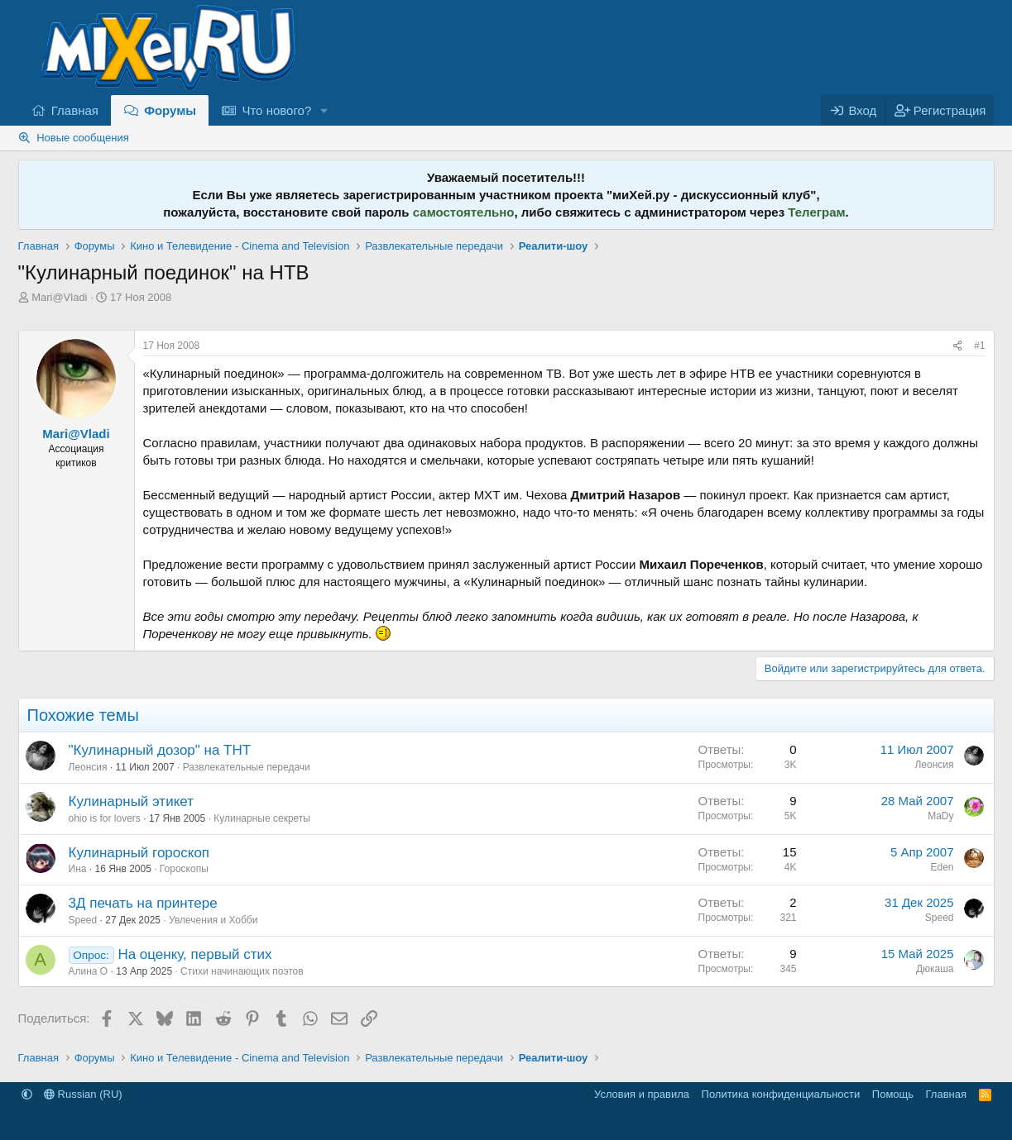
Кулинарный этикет (131, 801)
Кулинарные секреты (261, 818)
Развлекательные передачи (246, 767)
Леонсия (88, 767)
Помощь (893, 1094)
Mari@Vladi (59, 297)
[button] (324, 110)
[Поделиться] (957, 345)
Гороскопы (184, 869)
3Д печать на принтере (143, 903)
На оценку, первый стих (194, 954)
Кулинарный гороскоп (139, 853)
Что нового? (276, 110)
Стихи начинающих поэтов (242, 971)
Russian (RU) (83, 1094)
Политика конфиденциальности (781, 1094)
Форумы (170, 110)
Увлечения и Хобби (213, 920)
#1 (979, 345)
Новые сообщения (82, 137)
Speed (83, 920)
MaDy (940, 816)
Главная (74, 110)
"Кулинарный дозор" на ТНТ (160, 750)
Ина (78, 869)
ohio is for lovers (105, 818)
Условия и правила (641, 1094)
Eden (941, 867)
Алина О (88, 971)
